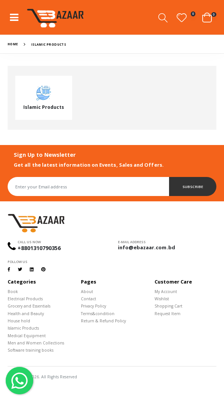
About (87, 291)
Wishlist (162, 298)
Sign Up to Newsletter (45, 154)
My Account (166, 291)
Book (13, 291)
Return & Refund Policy (103, 321)
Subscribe (192, 186)
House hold (19, 321)
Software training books (30, 350)
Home (13, 44)
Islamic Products (23, 328)
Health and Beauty (26, 313)
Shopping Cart (168, 306)
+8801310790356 (39, 248)
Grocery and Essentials (29, 306)
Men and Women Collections (36, 343)
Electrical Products (25, 298)
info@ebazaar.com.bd (146, 247)
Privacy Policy (93, 306)
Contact (88, 298)
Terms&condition (97, 313)
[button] (162, 17)
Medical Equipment (27, 335)
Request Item (167, 313)
